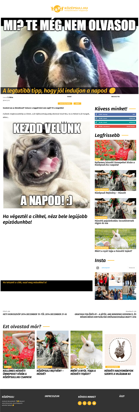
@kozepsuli (106, 267)
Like (134, 114)
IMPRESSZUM (52, 396)
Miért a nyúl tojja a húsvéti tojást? (113, 251)
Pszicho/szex (101, 217)
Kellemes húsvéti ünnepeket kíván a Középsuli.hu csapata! (115, 163)
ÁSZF (122, 396)
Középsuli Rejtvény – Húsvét (110, 192)
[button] (116, 15)
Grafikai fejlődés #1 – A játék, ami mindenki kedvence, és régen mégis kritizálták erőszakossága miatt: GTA (105, 315)
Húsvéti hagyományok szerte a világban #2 (118, 372)
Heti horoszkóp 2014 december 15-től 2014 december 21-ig (35, 314)
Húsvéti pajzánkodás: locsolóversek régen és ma (114, 222)
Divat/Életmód (65, 103)
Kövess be (132, 118)
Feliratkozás (131, 126)
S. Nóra (10, 97)
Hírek (77, 103)
